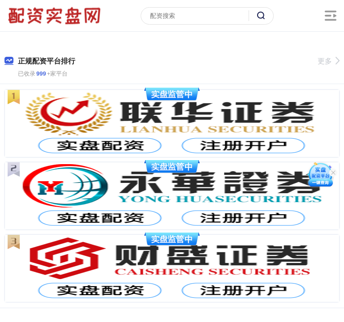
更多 (329, 61)
